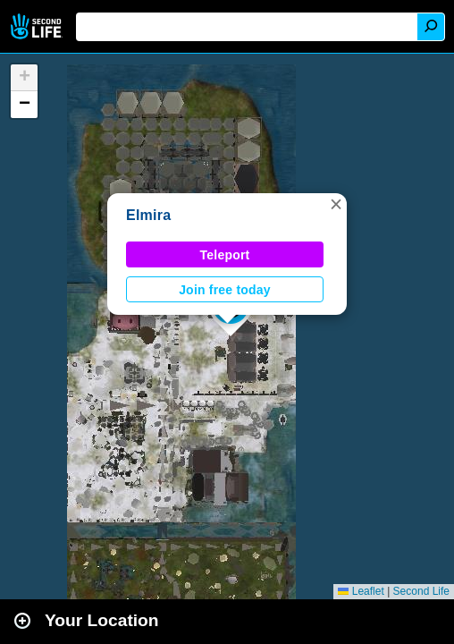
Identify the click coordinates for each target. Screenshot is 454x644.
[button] (336, 204)
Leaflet (360, 591)
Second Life (38, 26)
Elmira (148, 215)
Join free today (225, 290)
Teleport (225, 255)
